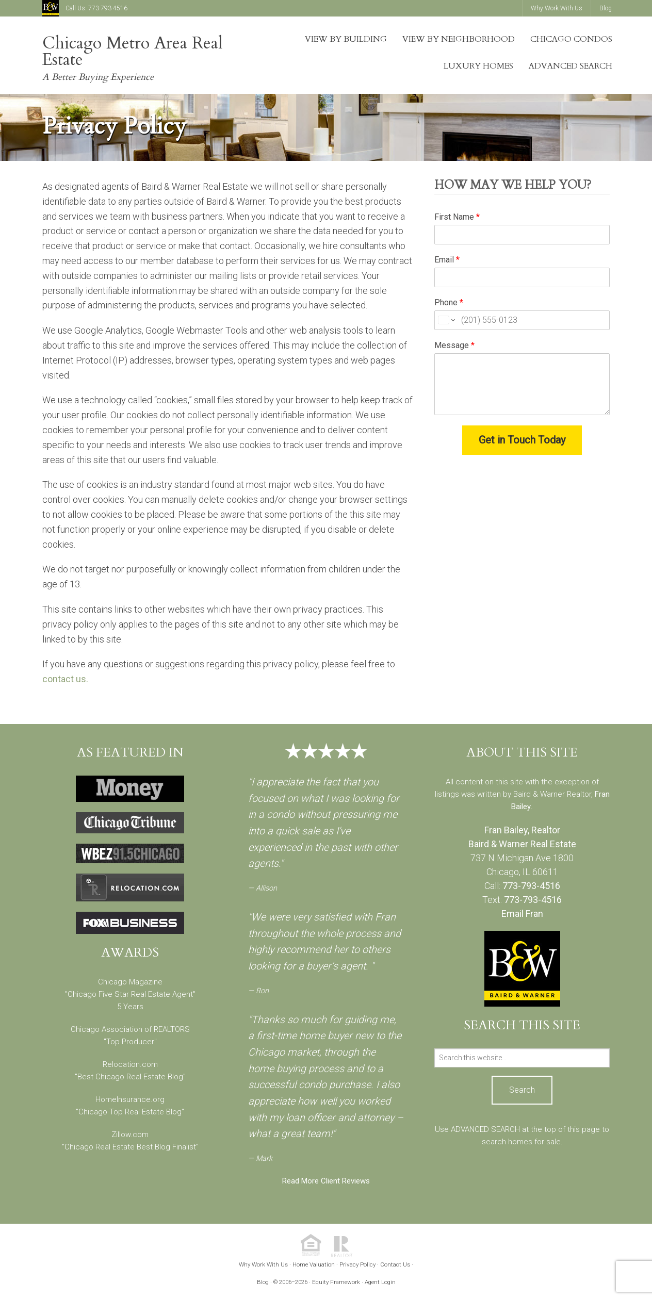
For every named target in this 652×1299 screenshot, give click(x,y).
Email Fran (522, 913)
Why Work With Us (263, 1264)
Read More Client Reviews (326, 1181)
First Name (457, 217)
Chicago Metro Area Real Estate (132, 51)
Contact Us (395, 1264)
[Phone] (522, 320)
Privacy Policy (357, 1264)
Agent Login (380, 1282)
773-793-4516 (107, 8)
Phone (448, 302)
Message (454, 345)
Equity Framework (336, 1282)
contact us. (65, 678)
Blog (263, 1282)
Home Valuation (313, 1264)
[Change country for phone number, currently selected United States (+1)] (446, 320)
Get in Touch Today (522, 440)
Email (447, 260)
